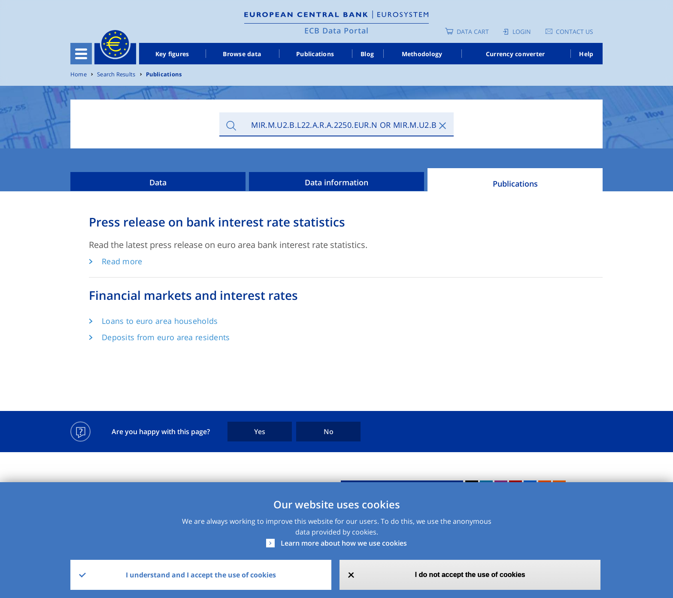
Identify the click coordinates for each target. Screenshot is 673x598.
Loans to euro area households (160, 321)
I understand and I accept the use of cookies (201, 575)
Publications (315, 54)
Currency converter (515, 54)
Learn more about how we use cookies (344, 543)
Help (586, 54)
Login (521, 31)
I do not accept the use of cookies (470, 574)
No (328, 431)
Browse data (242, 54)
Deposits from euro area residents (166, 337)
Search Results (116, 74)
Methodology (422, 54)
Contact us (574, 31)
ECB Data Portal (336, 30)
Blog (367, 54)
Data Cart (473, 31)
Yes (259, 431)
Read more (122, 261)
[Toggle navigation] (81, 53)
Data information (336, 182)
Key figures (172, 54)
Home (78, 74)
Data (158, 182)
